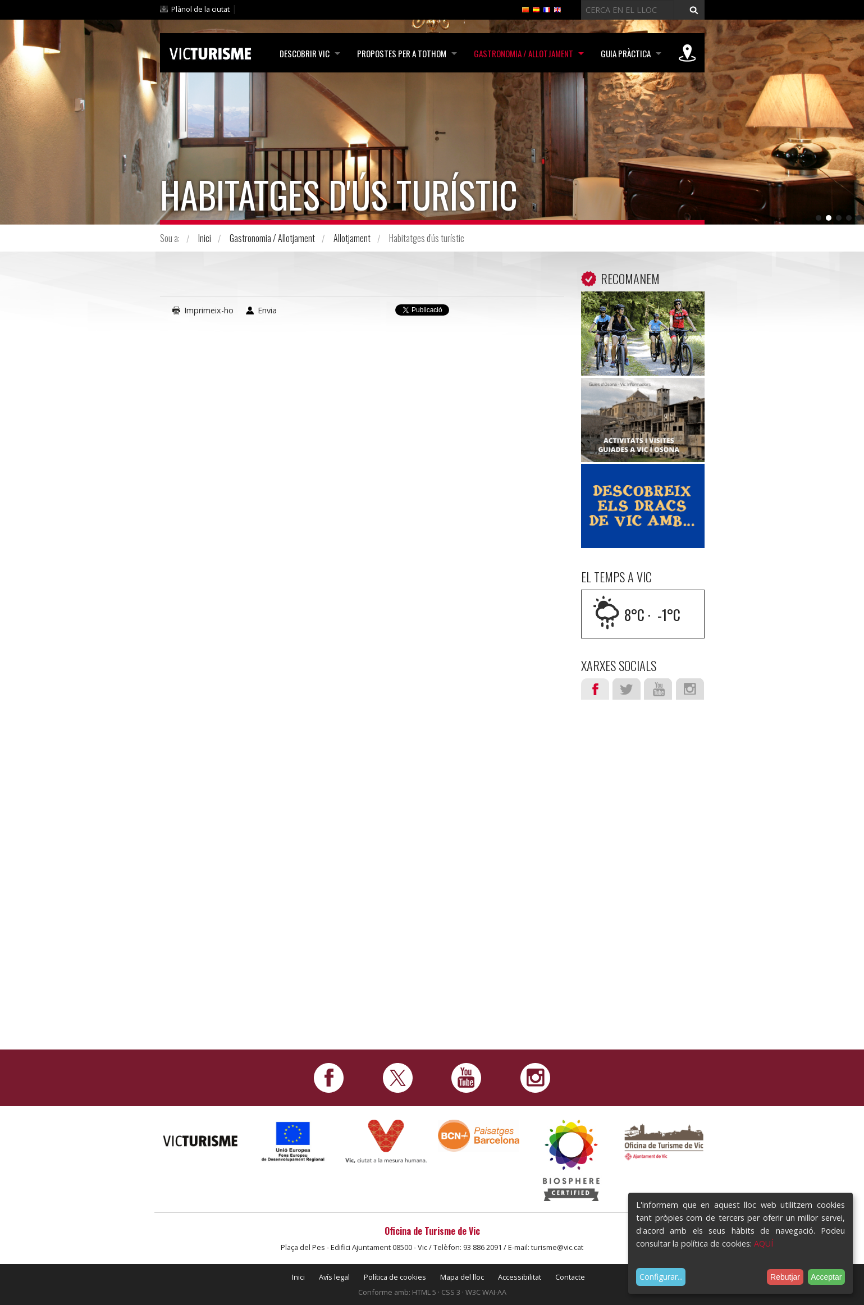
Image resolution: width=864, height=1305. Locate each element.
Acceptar (826, 1276)
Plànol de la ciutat (200, 9)
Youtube (658, 689)
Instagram (690, 689)
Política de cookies (395, 1277)
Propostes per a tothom (400, 53)
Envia (267, 310)
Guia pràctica (625, 53)
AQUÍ (763, 1243)
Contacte (570, 1277)
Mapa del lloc (462, 1277)
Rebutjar (785, 1276)
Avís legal (334, 1277)
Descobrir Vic (302, 53)
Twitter (626, 689)
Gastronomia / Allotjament (522, 53)
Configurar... (661, 1276)
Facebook (595, 689)
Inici (204, 238)
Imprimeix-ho (209, 310)
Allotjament (352, 238)
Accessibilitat (519, 1277)
